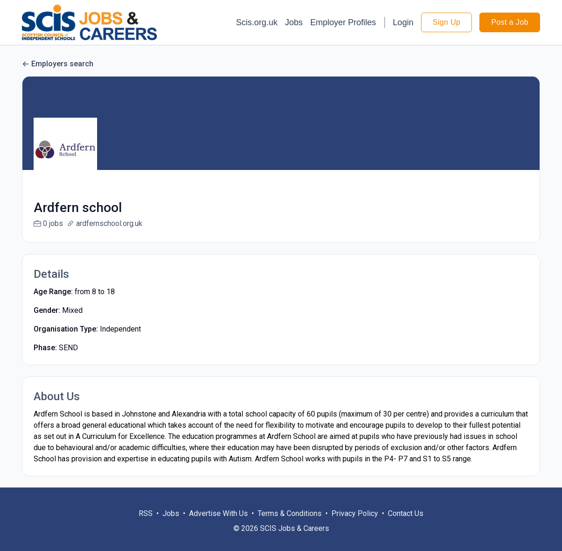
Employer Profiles (343, 22)
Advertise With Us (218, 524)
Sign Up (447, 22)
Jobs (294, 22)
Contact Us (405, 524)
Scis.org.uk (256, 22)
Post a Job (509, 22)
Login (403, 22)
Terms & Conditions (290, 524)
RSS (146, 524)
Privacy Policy (354, 524)
